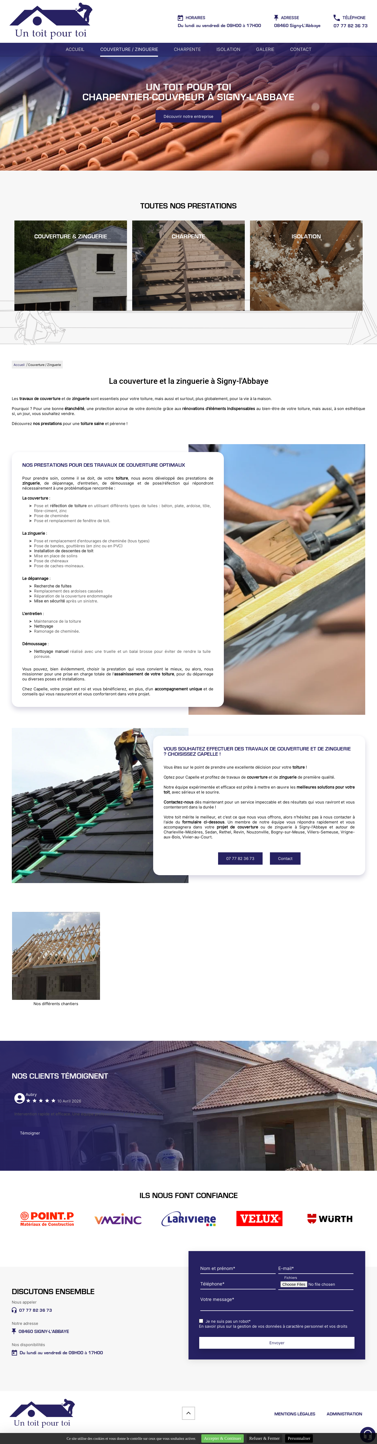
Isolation (228, 49)
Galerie (265, 49)
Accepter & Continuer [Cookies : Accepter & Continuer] (222, 1438)
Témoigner (30, 1133)
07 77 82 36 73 (240, 858)
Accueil (75, 49)
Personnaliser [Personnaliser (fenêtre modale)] (299, 1438)
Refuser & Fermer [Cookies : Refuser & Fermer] (264, 1438)
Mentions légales (294, 1414)
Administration (344, 1414)
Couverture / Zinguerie (129, 49)
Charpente (187, 49)
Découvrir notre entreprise (188, 116)
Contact (301, 49)
